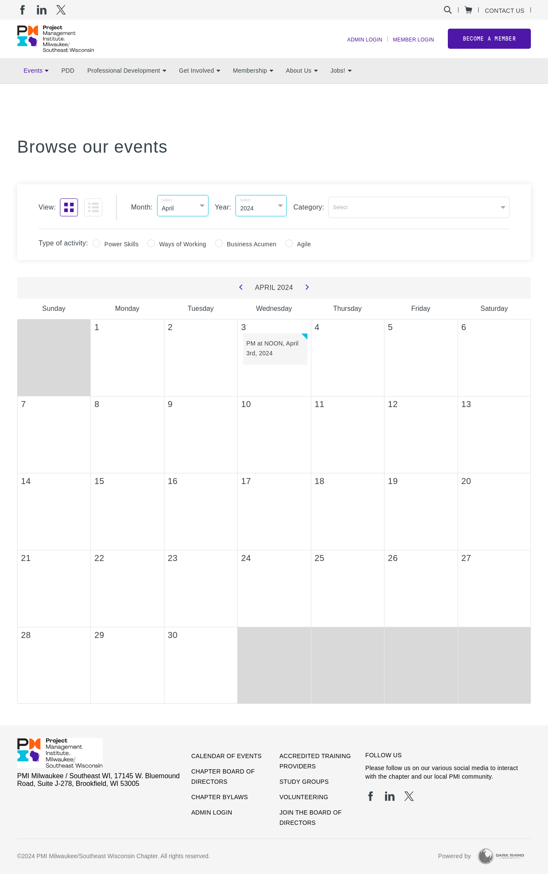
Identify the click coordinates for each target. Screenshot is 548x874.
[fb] (22, 10)
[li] (41, 10)
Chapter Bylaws (219, 793)
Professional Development (126, 86)
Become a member (489, 46)
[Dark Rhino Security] (501, 852)
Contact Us (504, 10)
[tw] (61, 10)
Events (36, 86)
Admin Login (352, 47)
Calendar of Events (226, 752)
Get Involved (199, 86)
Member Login (409, 47)
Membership (253, 86)
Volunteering (304, 793)
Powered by (454, 852)
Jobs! (341, 86)
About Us (302, 86)
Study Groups (304, 777)
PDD (67, 86)
